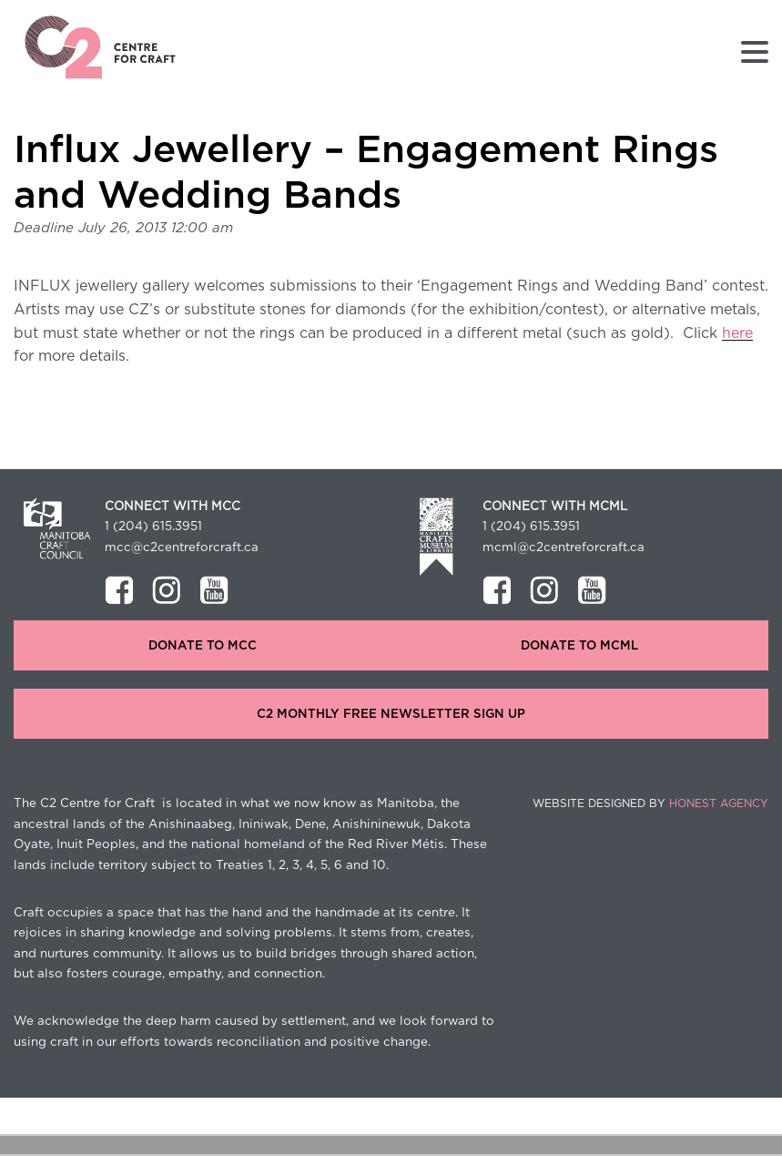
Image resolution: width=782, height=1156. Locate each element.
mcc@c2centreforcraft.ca (182, 547)
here (737, 333)
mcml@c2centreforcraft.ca (563, 547)
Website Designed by (650, 803)
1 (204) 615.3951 (153, 526)
